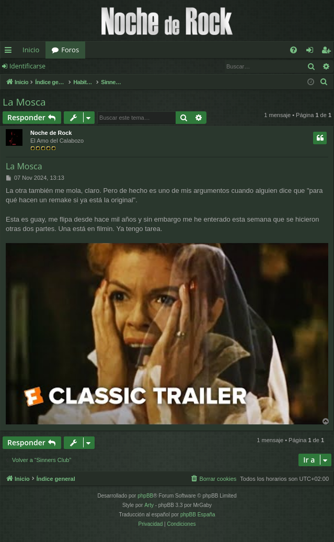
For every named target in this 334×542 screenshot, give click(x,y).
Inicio (30, 49)
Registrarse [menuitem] (328, 52)
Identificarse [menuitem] (312, 52)
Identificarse (27, 66)
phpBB (145, 496)
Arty (149, 505)
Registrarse (77, 66)
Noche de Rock (51, 133)
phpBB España (197, 514)
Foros (70, 49)
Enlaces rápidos (10, 52)
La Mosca (24, 102)
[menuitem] (293, 50)
